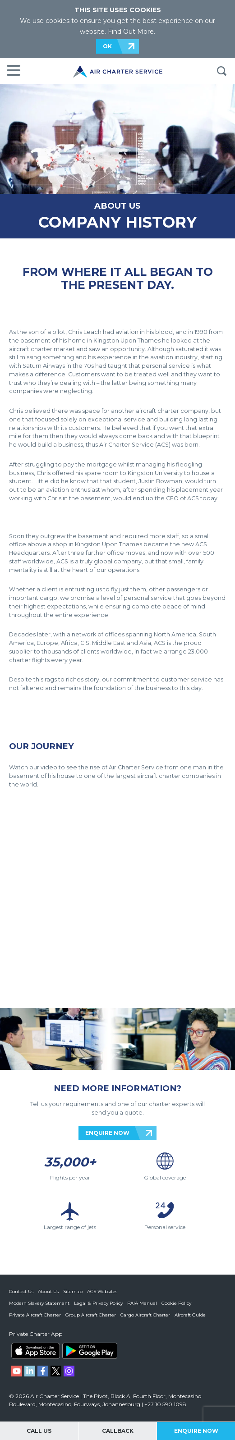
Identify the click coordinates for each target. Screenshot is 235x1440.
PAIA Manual (142, 1303)
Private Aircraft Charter (35, 1315)
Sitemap (73, 1291)
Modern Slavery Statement (39, 1303)
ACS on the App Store (35, 1351)
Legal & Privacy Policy (98, 1303)
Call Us (39, 1430)
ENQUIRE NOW (107, 1132)
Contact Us (21, 1291)
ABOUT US (117, 206)
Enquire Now (196, 1430)
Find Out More (131, 31)
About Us (48, 1291)
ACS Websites (102, 1291)
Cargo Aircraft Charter (145, 1315)
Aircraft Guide (190, 1315)
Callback (118, 1430)
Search (221, 71)
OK (107, 46)
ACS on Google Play (89, 1351)
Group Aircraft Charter (90, 1315)
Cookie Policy (176, 1303)
